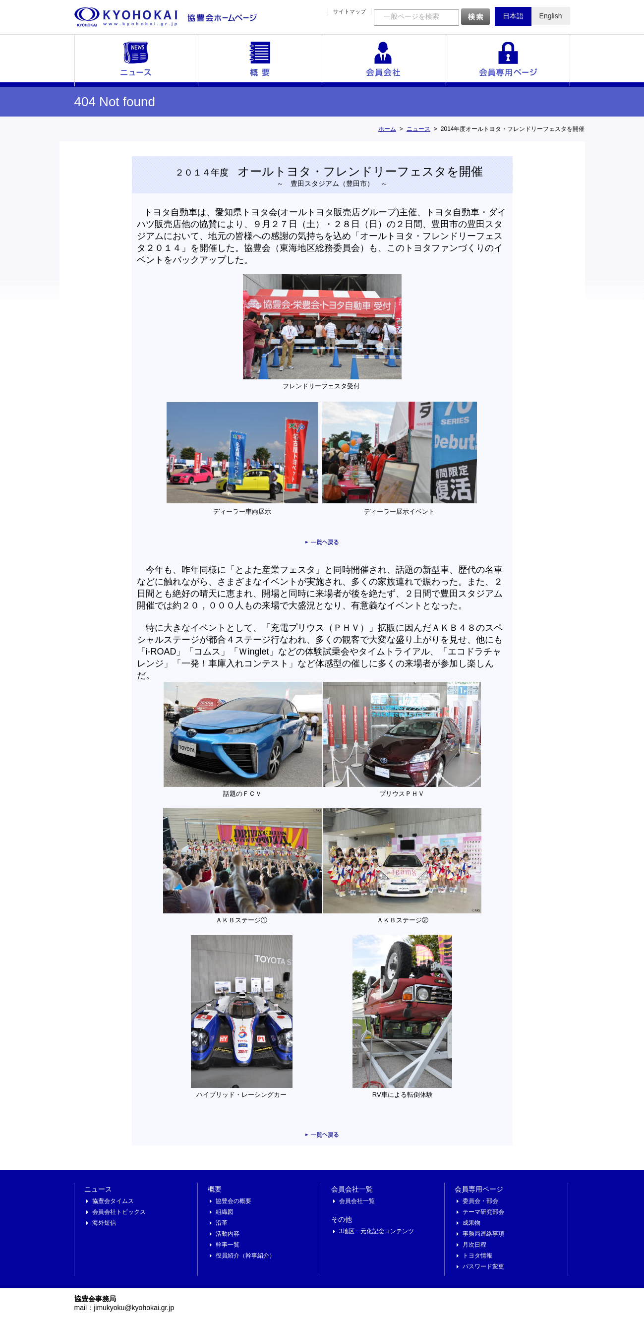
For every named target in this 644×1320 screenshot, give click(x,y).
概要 (260, 60)
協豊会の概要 (233, 1201)
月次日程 (474, 1244)
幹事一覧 (227, 1244)
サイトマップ (349, 11)
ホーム (387, 128)
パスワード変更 (483, 1266)
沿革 (222, 1222)
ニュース (136, 60)
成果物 (471, 1222)
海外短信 (104, 1222)
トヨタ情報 (477, 1255)
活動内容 (227, 1233)
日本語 (513, 16)
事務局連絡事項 (483, 1233)
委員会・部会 (480, 1201)
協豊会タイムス (113, 1201)
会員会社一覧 (384, 60)
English (550, 16)
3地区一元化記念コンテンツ (376, 1231)
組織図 (225, 1211)
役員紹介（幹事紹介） (245, 1255)
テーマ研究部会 (483, 1211)
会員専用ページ (508, 60)
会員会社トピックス (119, 1211)
